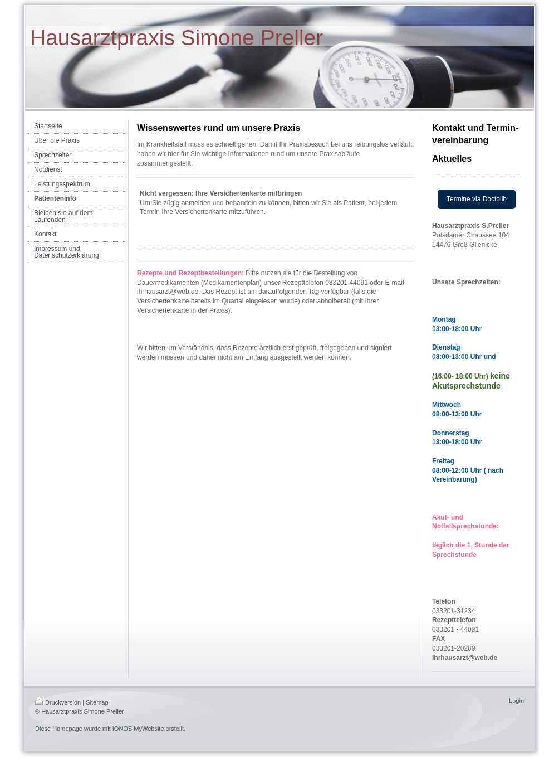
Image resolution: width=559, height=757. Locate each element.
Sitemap (97, 702)
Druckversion (58, 702)
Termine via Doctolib (477, 199)
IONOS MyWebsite (138, 728)
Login (516, 700)
